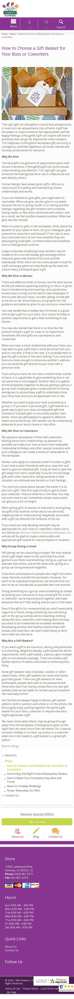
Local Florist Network (56, 993)
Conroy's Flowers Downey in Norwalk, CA (45, 532)
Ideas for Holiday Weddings (24, 786)
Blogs (8, 761)
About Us (11, 755)
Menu (18, 26)
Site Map (12, 997)
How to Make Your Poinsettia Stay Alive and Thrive (34, 780)
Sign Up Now (37, 822)
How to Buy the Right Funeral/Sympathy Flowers (37, 774)
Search (56, 27)
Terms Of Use (13, 993)
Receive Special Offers (37, 814)
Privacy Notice (33, 993)
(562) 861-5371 (22, 879)
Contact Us (12, 795)
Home (5, 33)
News (13, 33)
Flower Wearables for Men (23, 790)
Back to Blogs (10, 746)
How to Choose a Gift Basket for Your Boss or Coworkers (37, 767)
